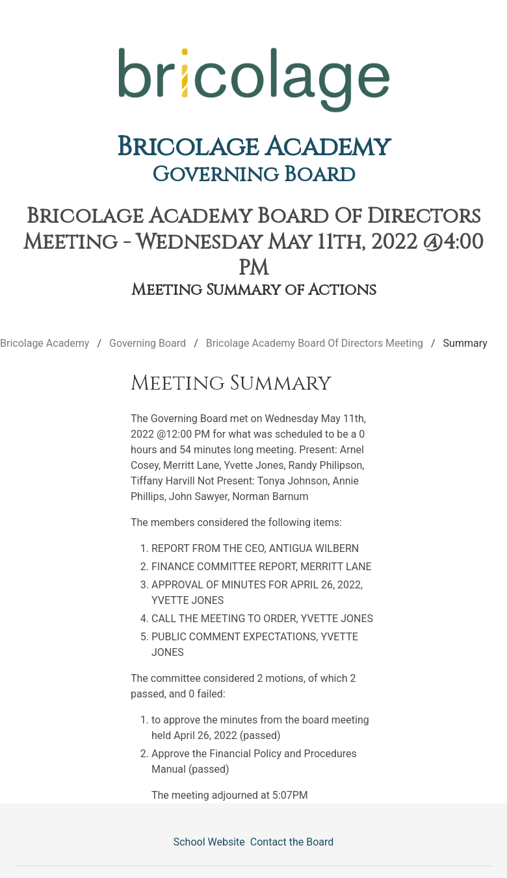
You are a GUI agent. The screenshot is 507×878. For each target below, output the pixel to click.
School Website (209, 842)
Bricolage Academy (254, 147)
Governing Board (254, 175)
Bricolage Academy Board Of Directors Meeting (314, 343)
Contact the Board (291, 842)
